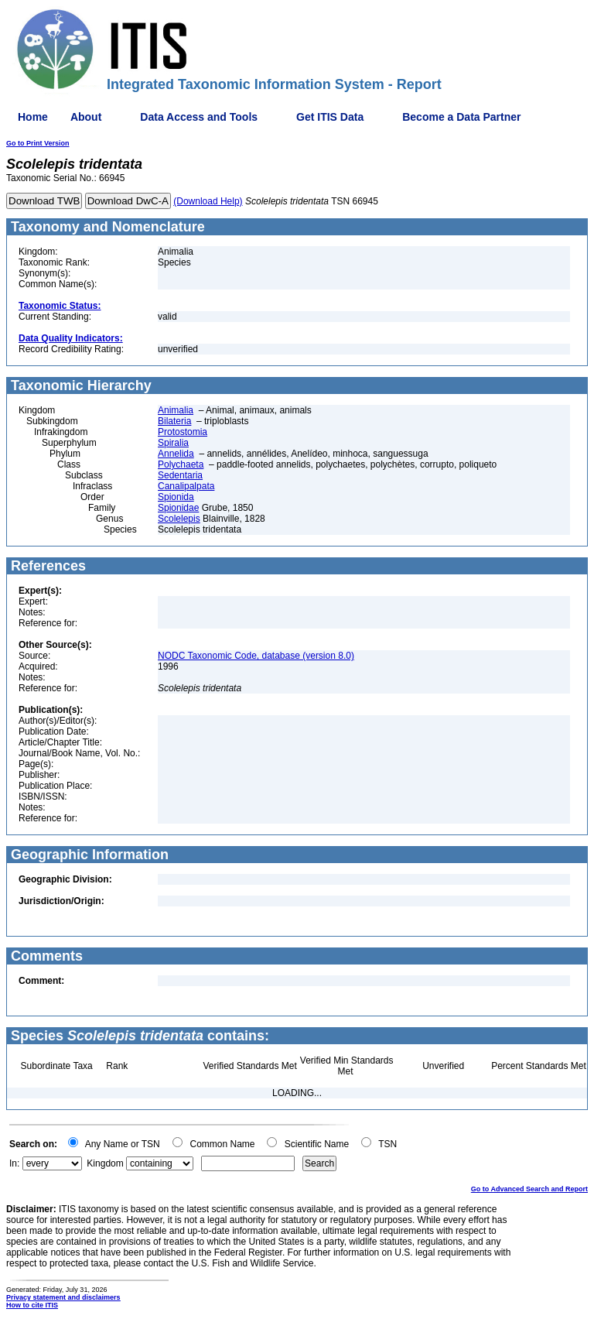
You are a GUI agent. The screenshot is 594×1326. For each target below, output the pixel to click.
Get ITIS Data (330, 117)
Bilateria (174, 421)
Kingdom (105, 1163)
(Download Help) (207, 201)
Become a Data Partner (461, 117)
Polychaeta (180, 464)
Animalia (175, 410)
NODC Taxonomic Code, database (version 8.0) (256, 655)
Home (33, 117)
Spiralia (173, 442)
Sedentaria (180, 475)
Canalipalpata (186, 486)
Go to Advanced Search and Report (529, 1189)
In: (14, 1163)
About (85, 117)
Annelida (176, 453)
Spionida (176, 497)
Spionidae (178, 507)
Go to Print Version (38, 143)
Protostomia (182, 432)
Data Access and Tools (199, 117)
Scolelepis (179, 518)
